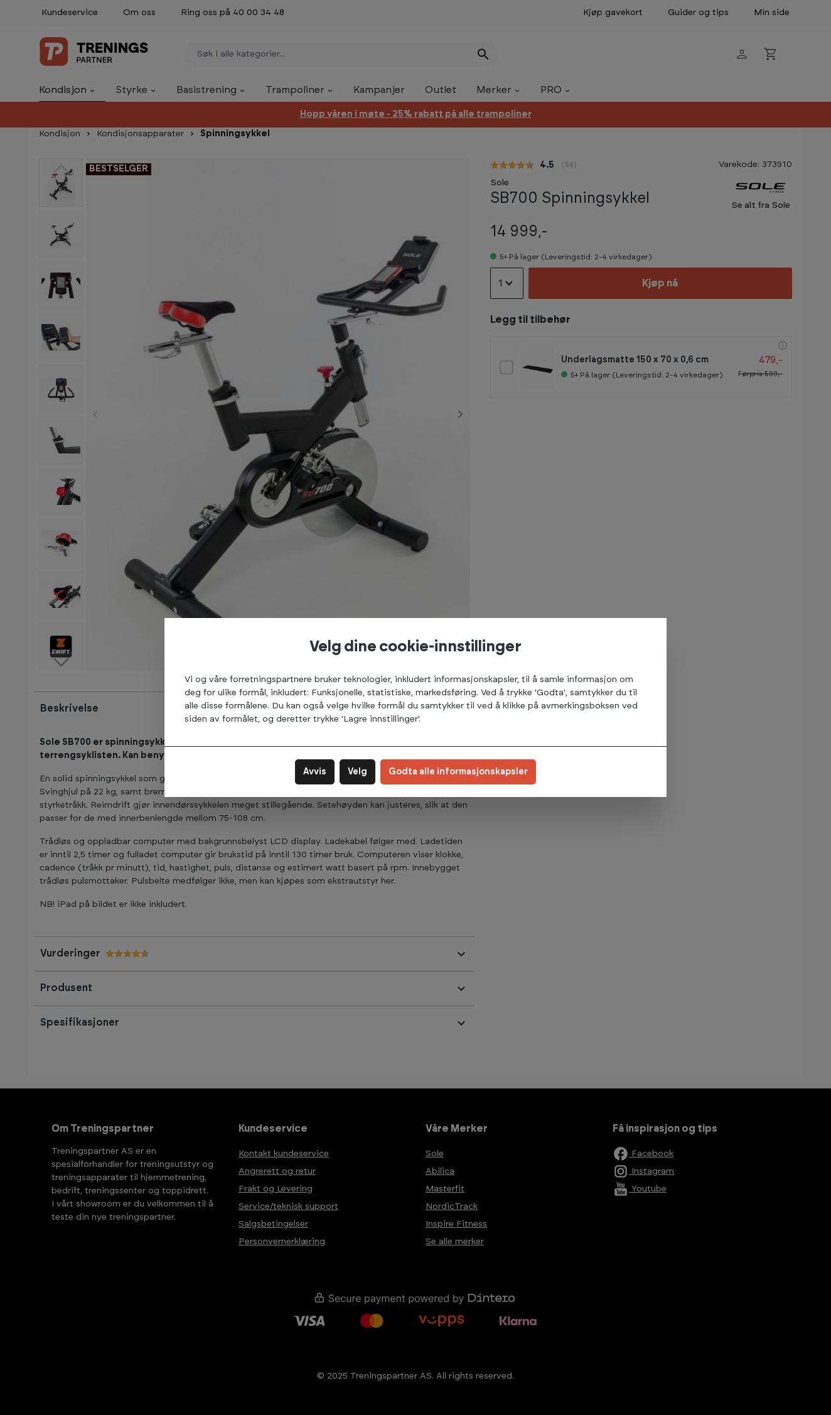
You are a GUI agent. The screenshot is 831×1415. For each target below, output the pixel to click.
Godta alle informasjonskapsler (458, 771)
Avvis (314, 771)
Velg (357, 771)
